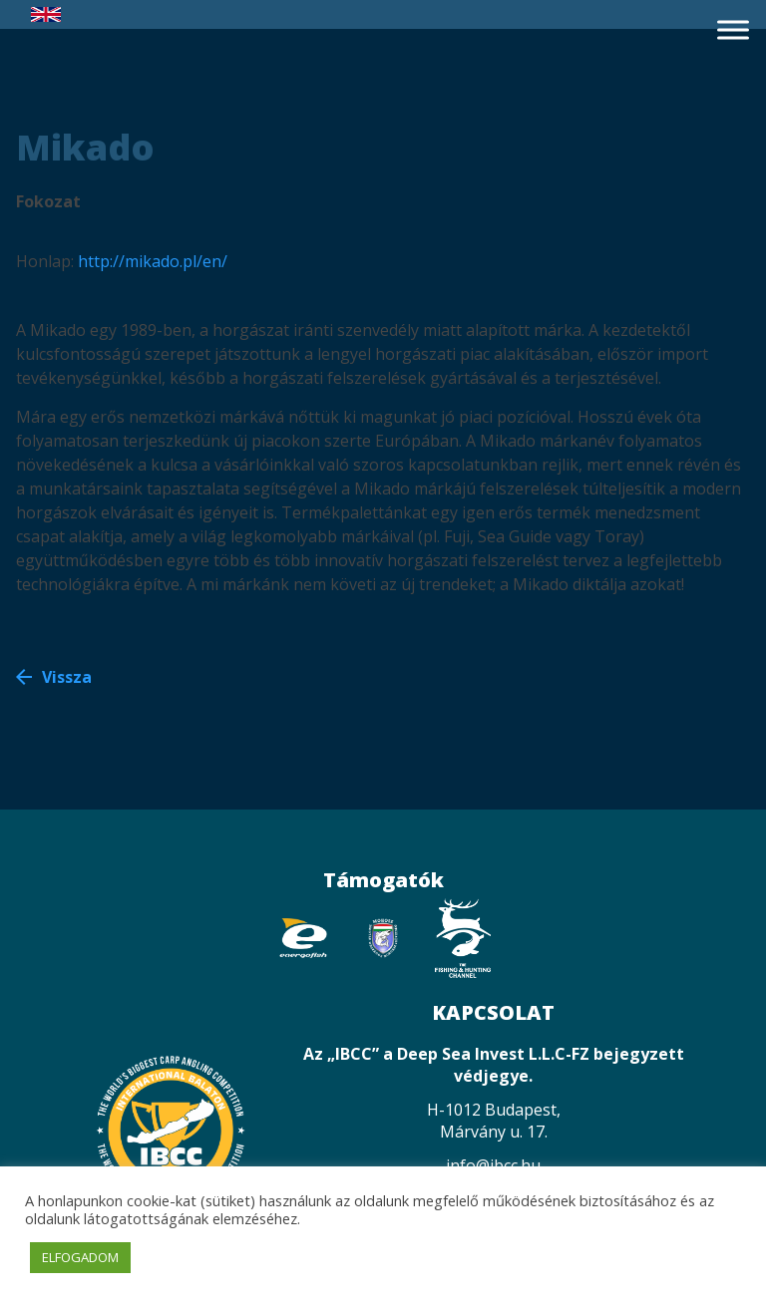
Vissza (67, 677)
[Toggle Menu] (733, 29)
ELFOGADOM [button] (80, 1257)
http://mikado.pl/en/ (152, 261)
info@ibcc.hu (493, 1165)
